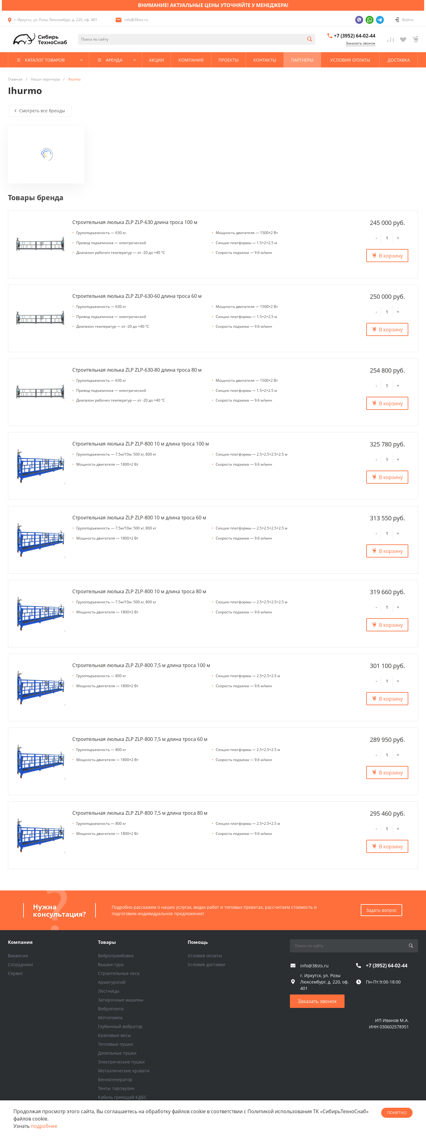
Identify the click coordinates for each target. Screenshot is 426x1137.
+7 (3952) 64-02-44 (354, 35)
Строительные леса (118, 973)
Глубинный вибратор (120, 1026)
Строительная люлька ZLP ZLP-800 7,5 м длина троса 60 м (140, 739)
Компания (20, 942)
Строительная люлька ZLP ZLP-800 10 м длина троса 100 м (140, 443)
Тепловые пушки (115, 1044)
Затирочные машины (120, 1000)
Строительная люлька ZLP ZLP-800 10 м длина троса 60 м (139, 517)
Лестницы (108, 991)
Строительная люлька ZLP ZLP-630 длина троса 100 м (134, 222)
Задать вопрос (381, 910)
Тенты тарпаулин (116, 1088)
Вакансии (18, 955)
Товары (107, 942)
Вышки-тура (111, 964)
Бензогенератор (115, 1079)
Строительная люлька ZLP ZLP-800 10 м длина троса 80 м (139, 591)
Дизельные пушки (117, 1053)
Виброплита (111, 1009)
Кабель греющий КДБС (122, 1097)
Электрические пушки (121, 1062)
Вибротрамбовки (116, 955)
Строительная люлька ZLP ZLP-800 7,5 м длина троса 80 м (140, 813)
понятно (396, 1112)
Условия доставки (206, 964)
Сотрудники (20, 964)
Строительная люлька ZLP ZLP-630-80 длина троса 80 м (137, 369)
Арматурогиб (111, 982)
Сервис (15, 973)
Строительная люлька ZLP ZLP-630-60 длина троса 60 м (137, 296)
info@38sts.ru (136, 19)
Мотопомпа (110, 1017)
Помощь (198, 942)
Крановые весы (114, 1035)
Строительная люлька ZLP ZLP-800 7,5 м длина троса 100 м (141, 665)
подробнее (44, 1126)
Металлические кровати (124, 1071)
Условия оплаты (205, 955)
